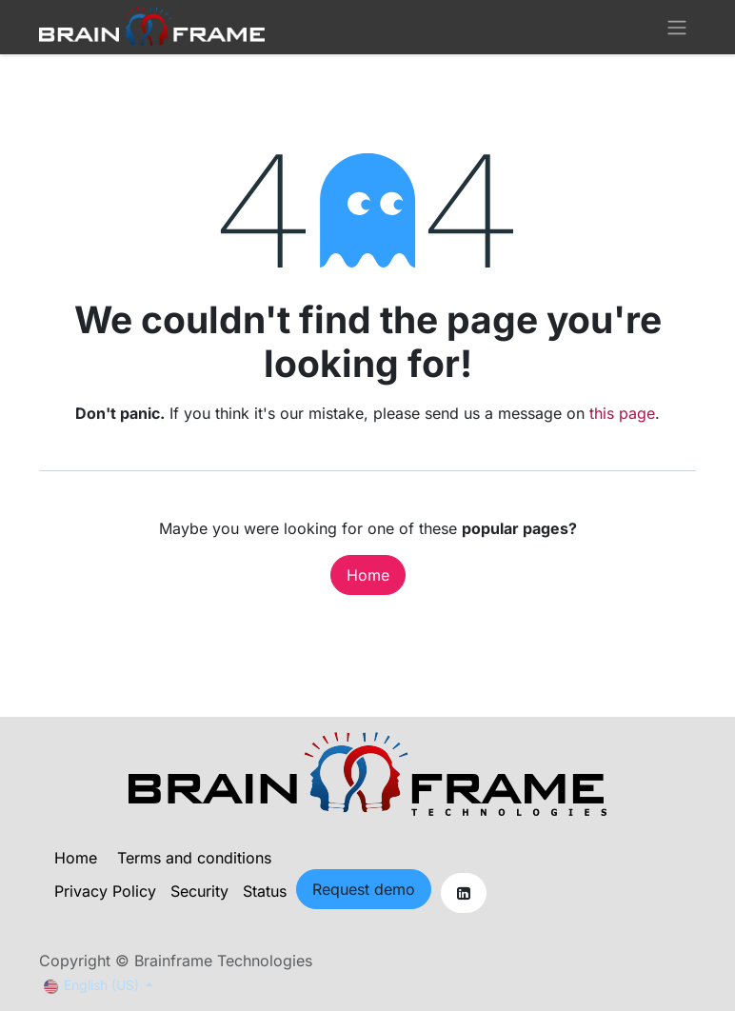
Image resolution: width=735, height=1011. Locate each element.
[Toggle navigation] (677, 27)
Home (368, 575)
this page (622, 413)
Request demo (363, 889)
